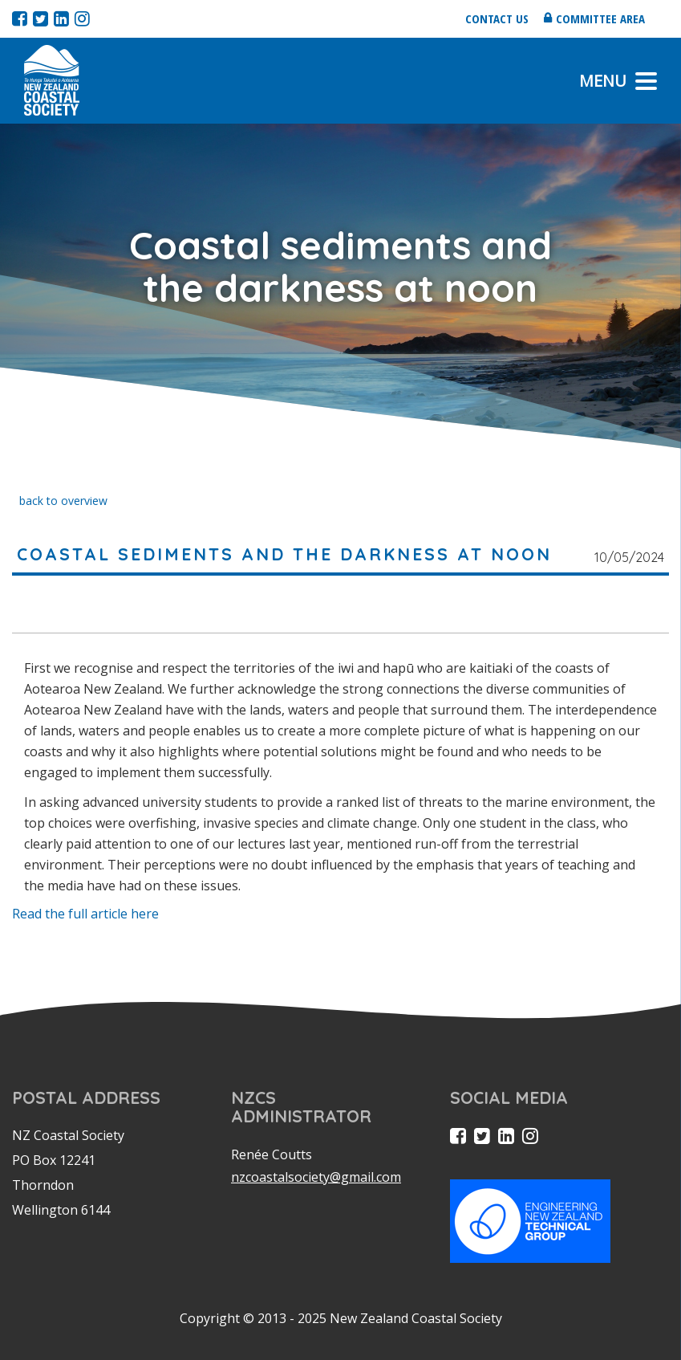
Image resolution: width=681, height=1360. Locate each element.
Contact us (497, 18)
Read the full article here (85, 913)
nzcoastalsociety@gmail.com (316, 1177)
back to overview (63, 500)
